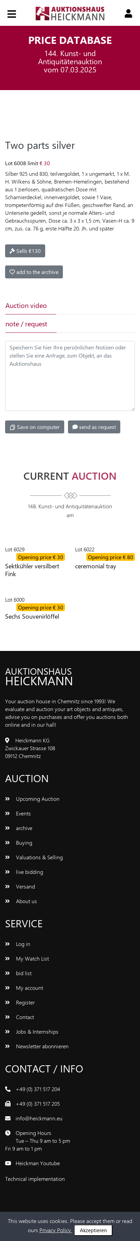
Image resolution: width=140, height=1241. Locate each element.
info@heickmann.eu (39, 1118)
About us (21, 900)
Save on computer (35, 427)
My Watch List (27, 958)
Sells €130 (25, 250)
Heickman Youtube (38, 1163)
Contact (19, 1016)
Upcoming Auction (32, 798)
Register (20, 1002)
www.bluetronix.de (87, 1178)
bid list (18, 973)
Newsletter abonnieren (37, 1046)
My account (24, 987)
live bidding (24, 871)
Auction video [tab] (26, 305)
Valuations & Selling (34, 857)
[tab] (80, 305)
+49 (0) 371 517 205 (38, 1103)
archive (18, 827)
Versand (20, 886)
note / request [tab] (26, 323)
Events (18, 813)
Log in (17, 943)
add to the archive (34, 271)
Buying (18, 842)
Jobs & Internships (31, 1031)
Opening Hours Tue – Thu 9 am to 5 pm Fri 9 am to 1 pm (37, 1140)
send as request (94, 426)
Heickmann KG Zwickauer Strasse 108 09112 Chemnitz (30, 748)
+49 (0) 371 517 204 (38, 1088)
